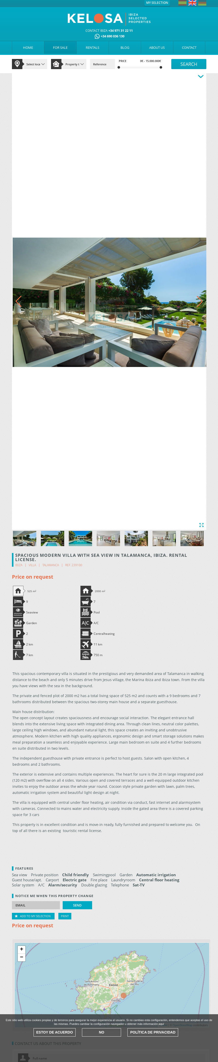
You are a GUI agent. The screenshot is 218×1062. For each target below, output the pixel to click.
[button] (199, 301)
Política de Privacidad (152, 1032)
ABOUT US (157, 47)
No (101, 1032)
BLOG (125, 47)
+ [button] (21, 949)
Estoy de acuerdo (54, 1032)
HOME (28, 47)
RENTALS (92, 47)
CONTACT (189, 47)
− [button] (21, 957)
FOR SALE (60, 47)
